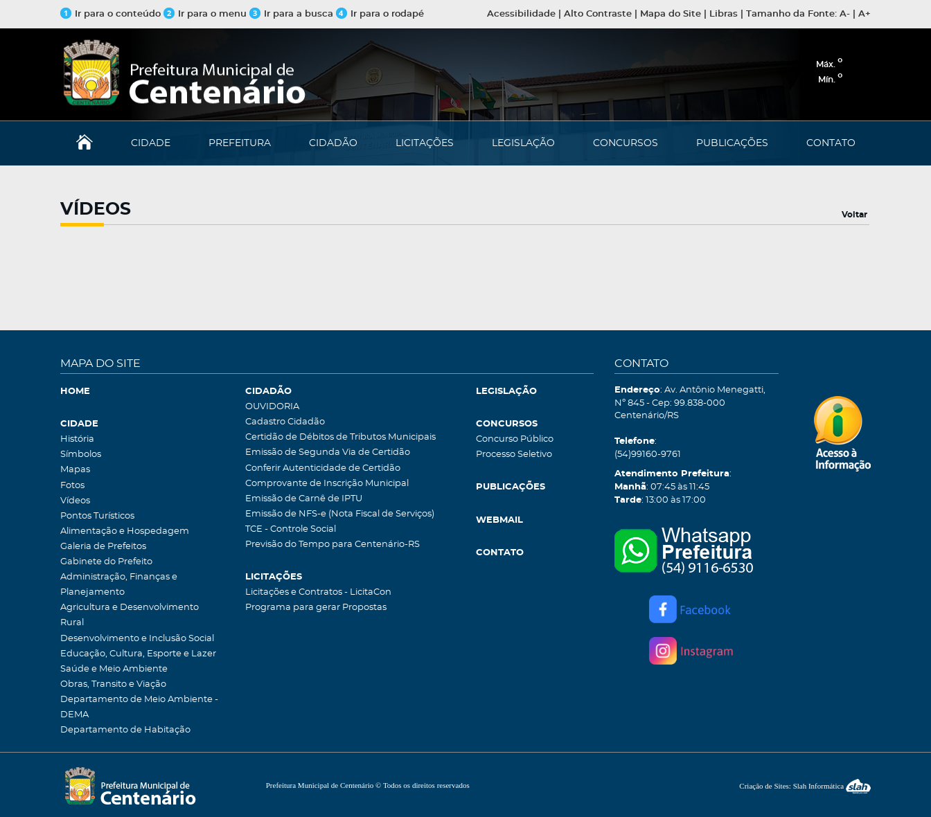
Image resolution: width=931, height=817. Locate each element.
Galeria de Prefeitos (103, 546)
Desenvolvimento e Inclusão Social (137, 638)
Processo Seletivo (514, 454)
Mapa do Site (670, 14)
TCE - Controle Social (290, 529)
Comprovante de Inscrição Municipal (327, 483)
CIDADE (150, 143)
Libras (723, 14)
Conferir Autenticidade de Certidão (322, 468)
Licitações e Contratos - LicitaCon (318, 592)
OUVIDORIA (272, 406)
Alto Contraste (598, 14)
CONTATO (830, 143)
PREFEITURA (240, 143)
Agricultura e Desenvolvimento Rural (129, 615)
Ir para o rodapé (380, 14)
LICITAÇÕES (425, 143)
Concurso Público (514, 439)
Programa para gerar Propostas (316, 607)
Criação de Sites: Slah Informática (805, 786)
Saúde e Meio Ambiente (114, 669)
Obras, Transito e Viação (113, 684)
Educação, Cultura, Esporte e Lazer (138, 653)
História (77, 439)
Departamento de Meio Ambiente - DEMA (139, 707)
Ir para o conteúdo (110, 14)
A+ (864, 14)
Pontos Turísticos (97, 516)
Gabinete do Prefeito (106, 561)
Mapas (75, 469)
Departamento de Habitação (125, 730)
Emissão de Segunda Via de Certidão (327, 452)
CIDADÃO (333, 143)
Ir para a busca (291, 14)
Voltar (854, 214)
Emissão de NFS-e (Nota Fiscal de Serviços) (339, 514)
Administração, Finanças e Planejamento (118, 585)
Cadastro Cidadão (285, 422)
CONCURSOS (625, 143)
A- (845, 14)
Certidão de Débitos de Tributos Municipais (340, 437)
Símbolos (80, 454)
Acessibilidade (521, 14)
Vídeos (75, 500)
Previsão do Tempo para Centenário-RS (332, 544)
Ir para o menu (206, 14)
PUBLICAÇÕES (732, 143)
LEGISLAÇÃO (523, 143)
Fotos (72, 485)
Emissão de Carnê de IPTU (303, 498)
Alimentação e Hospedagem (124, 531)
